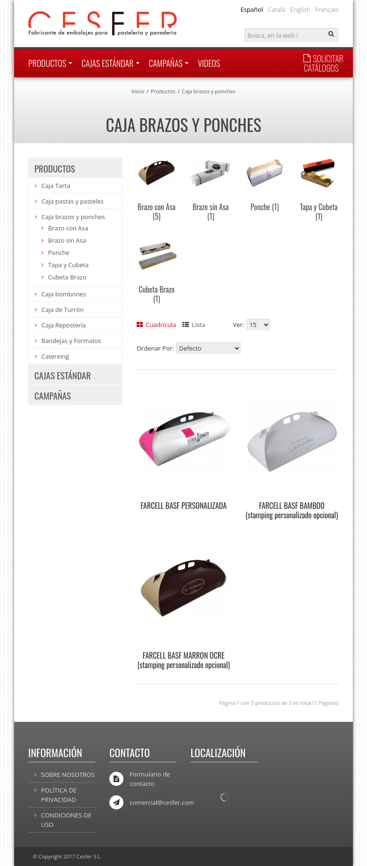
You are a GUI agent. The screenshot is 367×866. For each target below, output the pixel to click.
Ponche (265, 206)
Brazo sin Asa (211, 211)
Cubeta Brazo (156, 294)
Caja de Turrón (62, 309)
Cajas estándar (62, 375)
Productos (163, 91)
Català (276, 9)
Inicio (137, 91)
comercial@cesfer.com (162, 802)
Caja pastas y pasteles (72, 201)
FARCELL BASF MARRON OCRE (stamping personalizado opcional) (184, 660)
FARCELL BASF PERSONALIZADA (183, 505)
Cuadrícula (156, 324)
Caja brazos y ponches (209, 91)
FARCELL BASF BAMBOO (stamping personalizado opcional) (291, 510)
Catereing (55, 356)
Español (251, 9)
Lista (193, 324)
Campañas (52, 395)
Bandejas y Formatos (71, 340)
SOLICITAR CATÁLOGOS (323, 63)
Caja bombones (63, 294)
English (300, 9)
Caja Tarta (55, 185)
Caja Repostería (63, 325)
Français (327, 9)
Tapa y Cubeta (319, 211)
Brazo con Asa (156, 211)
